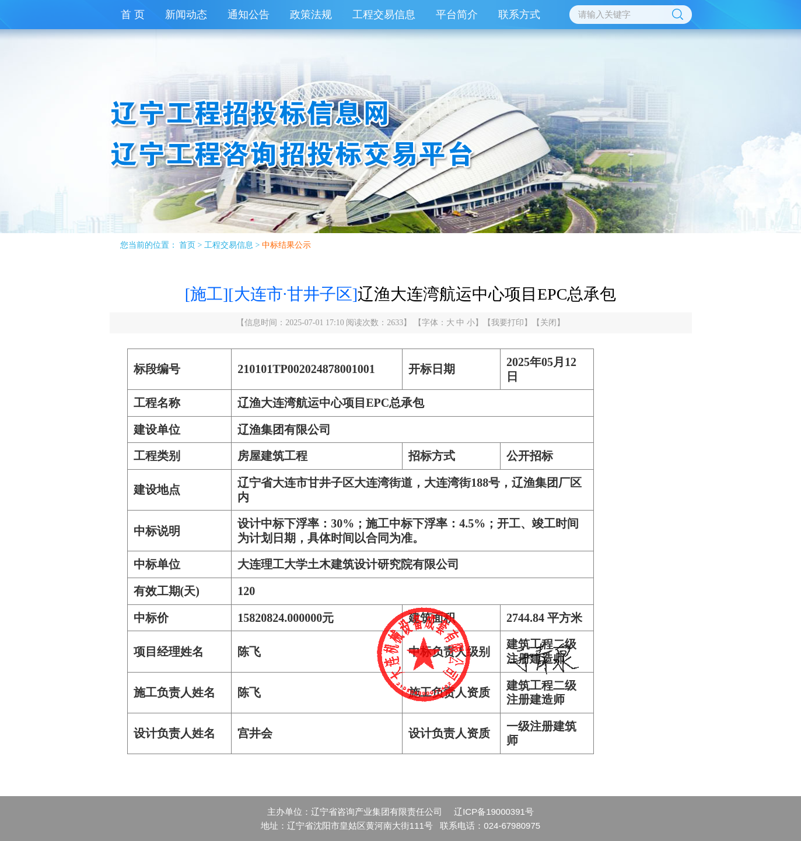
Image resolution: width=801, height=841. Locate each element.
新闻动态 (186, 14)
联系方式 (519, 14)
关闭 (548, 322)
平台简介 (457, 14)
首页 (187, 245)
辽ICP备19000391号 (494, 812)
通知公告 (249, 14)
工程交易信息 (383, 14)
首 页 (133, 14)
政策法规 (311, 14)
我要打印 (507, 322)
